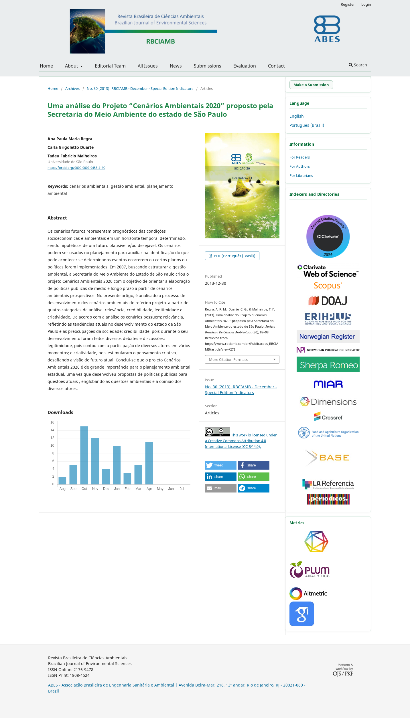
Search (358, 65)
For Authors (299, 166)
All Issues (148, 66)
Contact (276, 66)
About (72, 66)
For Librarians (301, 175)
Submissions (207, 66)
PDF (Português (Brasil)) (234, 255)
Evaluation (244, 66)
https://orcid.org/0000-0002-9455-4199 (76, 168)
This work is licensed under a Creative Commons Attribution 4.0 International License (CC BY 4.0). (241, 440)
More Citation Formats (228, 359)
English (296, 116)
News (176, 66)
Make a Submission (311, 84)
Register (348, 4)
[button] (220, 465)
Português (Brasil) (306, 125)
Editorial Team (110, 66)
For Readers (299, 157)
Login (366, 4)
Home (46, 66)
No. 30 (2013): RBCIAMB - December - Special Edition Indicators (140, 88)
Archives (72, 88)
